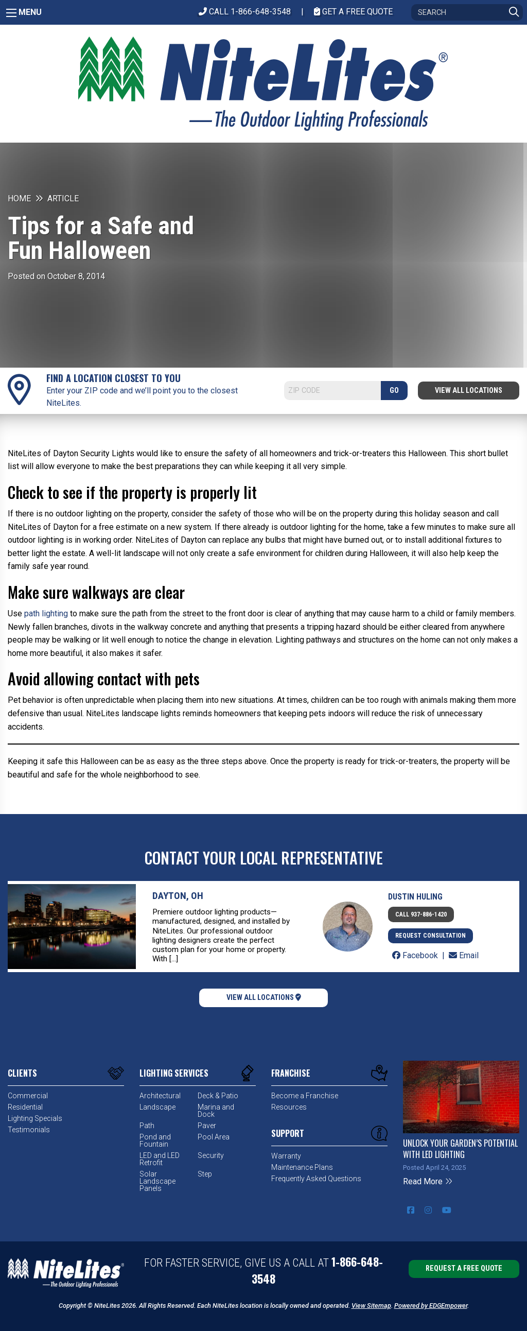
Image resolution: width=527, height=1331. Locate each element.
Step (205, 1174)
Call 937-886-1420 (421, 914)
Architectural (160, 1096)
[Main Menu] (11, 13)
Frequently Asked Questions (316, 1178)
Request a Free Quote (464, 1268)
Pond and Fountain (155, 1140)
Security (211, 1155)
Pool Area (214, 1137)
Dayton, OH (177, 896)
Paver (207, 1125)
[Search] (467, 12)
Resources (289, 1107)
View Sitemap (371, 1305)
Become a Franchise (304, 1096)
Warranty (286, 1156)
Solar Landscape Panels (157, 1181)
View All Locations (468, 390)
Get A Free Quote (353, 11)
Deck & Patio (218, 1096)
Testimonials (29, 1130)
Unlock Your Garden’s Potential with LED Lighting (460, 1149)
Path (146, 1125)
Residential (25, 1107)
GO (394, 390)
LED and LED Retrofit (159, 1159)
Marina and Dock (216, 1110)
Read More (428, 1181)
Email (464, 955)
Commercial (28, 1096)
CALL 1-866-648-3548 (245, 11)
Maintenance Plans (302, 1167)
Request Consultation (430, 935)
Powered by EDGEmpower (430, 1305)
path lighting (46, 613)
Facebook (416, 955)
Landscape (157, 1107)
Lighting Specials (35, 1118)
